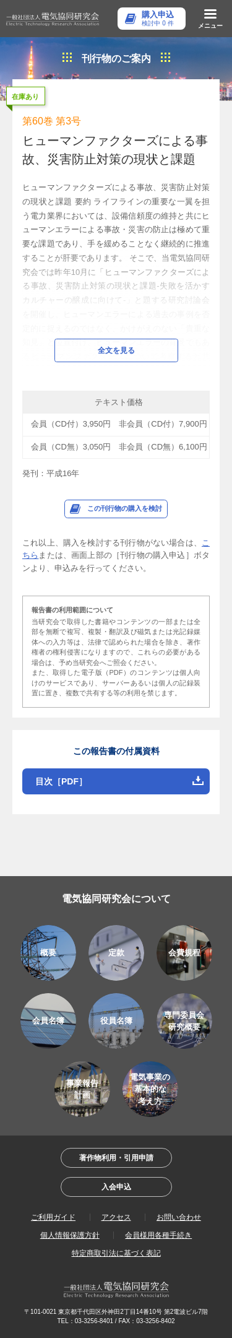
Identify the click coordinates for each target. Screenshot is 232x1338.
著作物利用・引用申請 (116, 1157)
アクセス (116, 1217)
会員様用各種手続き (158, 1235)
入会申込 (116, 1187)
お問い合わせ (179, 1217)
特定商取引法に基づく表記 (116, 1253)
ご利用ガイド (53, 1217)
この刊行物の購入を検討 (124, 508)
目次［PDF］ (61, 781)
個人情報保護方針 (70, 1235)
